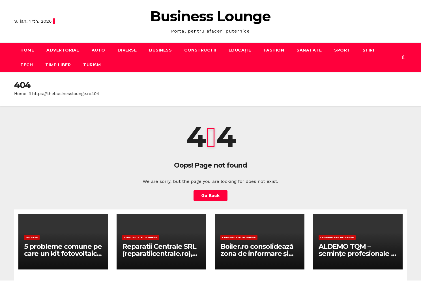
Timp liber (58, 64)
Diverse (127, 50)
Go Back (210, 195)
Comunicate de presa (141, 237)
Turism (92, 64)
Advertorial (62, 50)
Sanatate (309, 50)
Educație (240, 50)
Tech (26, 64)
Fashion (274, 50)
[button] (403, 57)
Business (160, 50)
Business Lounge (210, 16)
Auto (98, 50)
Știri (368, 50)
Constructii (200, 50)
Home (27, 50)
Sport (342, 50)
